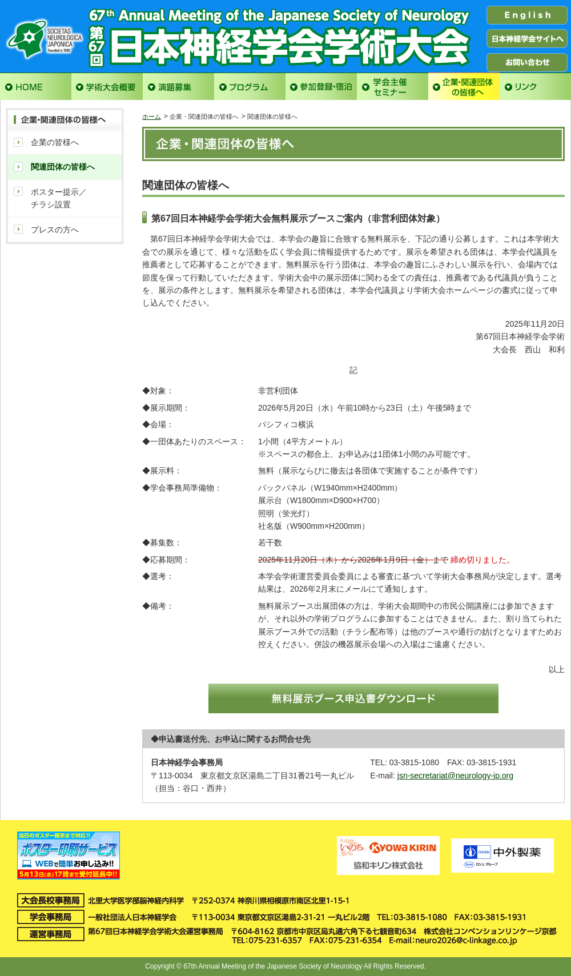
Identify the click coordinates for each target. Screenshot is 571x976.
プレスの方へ (55, 229)
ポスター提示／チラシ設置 (59, 198)
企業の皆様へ (55, 142)
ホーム (151, 116)
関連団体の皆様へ (63, 166)
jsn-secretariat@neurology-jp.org (455, 775)
